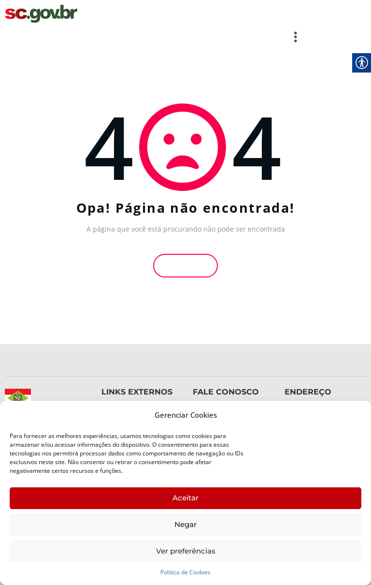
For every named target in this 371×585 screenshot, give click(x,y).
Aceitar (185, 497)
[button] (155, 37)
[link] (41, 14)
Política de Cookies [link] (185, 572)
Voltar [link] (185, 264)
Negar (185, 524)
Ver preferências (185, 551)
